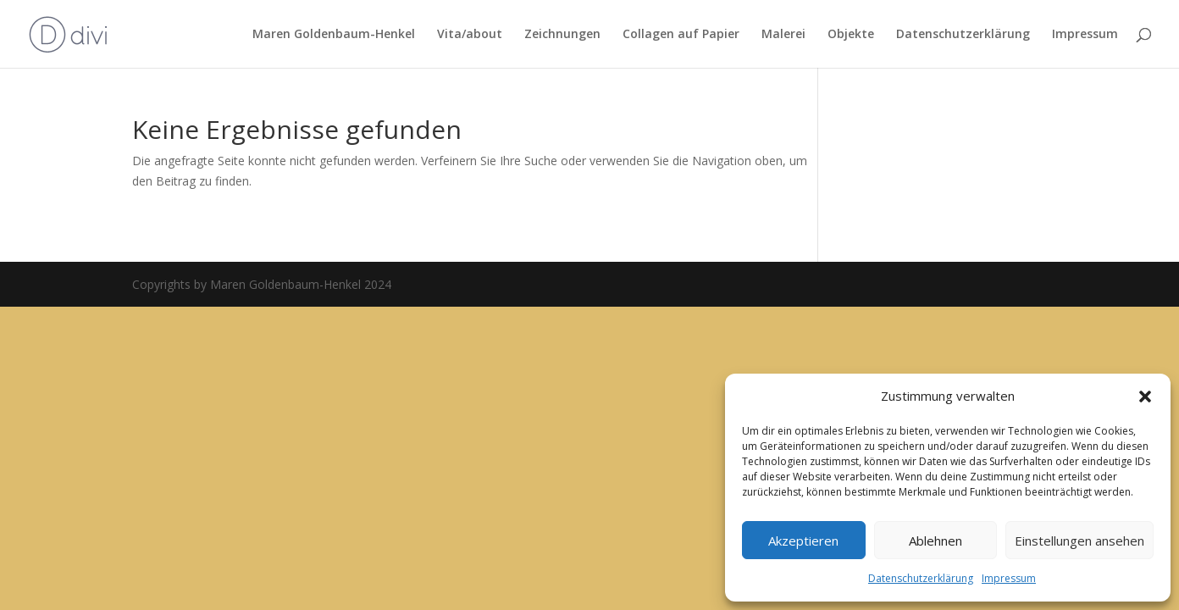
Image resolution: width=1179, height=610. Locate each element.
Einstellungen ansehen (1079, 540)
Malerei (783, 35)
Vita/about (469, 35)
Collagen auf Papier (681, 35)
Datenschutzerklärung (920, 578)
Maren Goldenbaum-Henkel (333, 35)
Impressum (1009, 578)
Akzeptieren (803, 540)
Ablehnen (935, 540)
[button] (1145, 396)
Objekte (851, 35)
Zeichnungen (562, 35)
